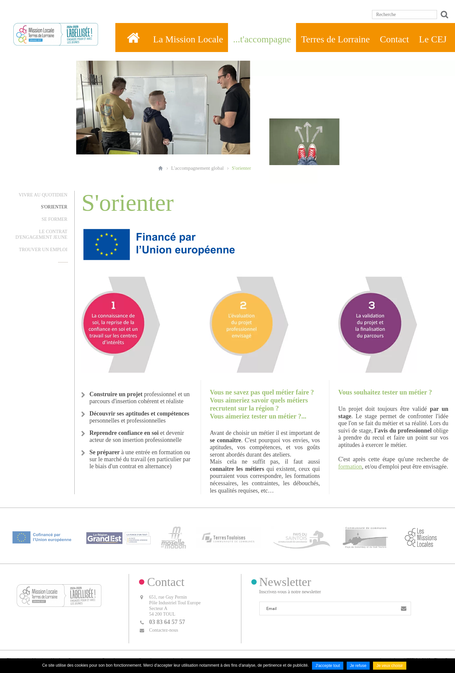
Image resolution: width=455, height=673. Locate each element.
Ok (443, 14)
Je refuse (358, 665)
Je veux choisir (389, 665)
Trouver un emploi (43, 249)
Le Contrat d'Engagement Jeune (41, 234)
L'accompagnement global (197, 168)
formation (350, 466)
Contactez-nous (163, 630)
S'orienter (241, 168)
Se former (54, 219)
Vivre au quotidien (43, 194)
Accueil (160, 168)
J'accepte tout (327, 665)
